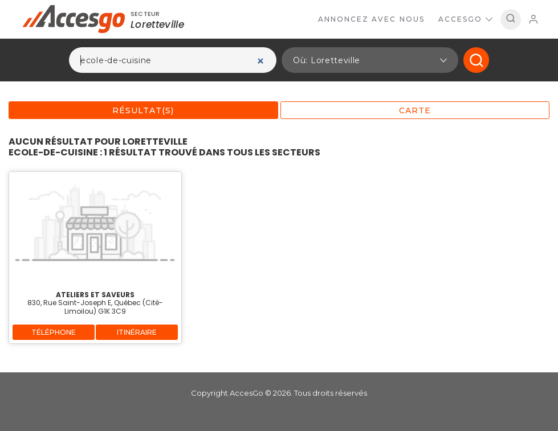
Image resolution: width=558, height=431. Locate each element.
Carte (415, 110)
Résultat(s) (143, 110)
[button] (370, 60)
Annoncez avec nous (371, 19)
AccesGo (465, 19)
